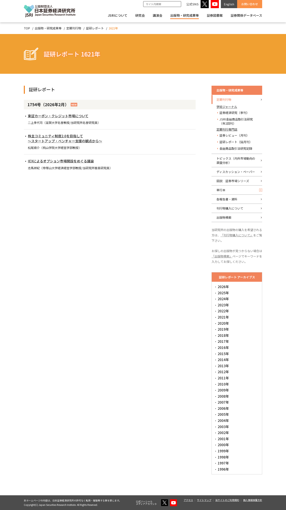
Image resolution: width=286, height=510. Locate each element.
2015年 (223, 353)
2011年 (223, 377)
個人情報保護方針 (252, 500)
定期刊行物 (73, 28)
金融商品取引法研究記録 (235, 148)
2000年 (223, 444)
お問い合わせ (249, 4)
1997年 (223, 462)
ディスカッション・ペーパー (235, 172)
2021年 (223, 317)
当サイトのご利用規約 (227, 500)
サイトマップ (204, 500)
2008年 (223, 396)
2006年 (223, 408)
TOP (27, 28)
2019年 (223, 329)
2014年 (223, 359)
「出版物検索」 (222, 256)
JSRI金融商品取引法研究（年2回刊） (236, 121)
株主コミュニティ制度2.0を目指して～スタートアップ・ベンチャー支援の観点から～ (67, 138)
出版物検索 (223, 217)
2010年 (223, 384)
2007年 (223, 402)
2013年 (223, 365)
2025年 (223, 292)
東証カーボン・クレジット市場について (60, 115)
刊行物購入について (229, 208)
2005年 (223, 414)
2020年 (223, 323)
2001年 (223, 438)
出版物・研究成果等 (184, 15)
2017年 (223, 341)
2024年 (223, 298)
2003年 (223, 426)
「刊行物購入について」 (236, 235)
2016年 (223, 347)
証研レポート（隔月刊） (235, 142)
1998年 (223, 457)
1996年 (223, 469)
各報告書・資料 (226, 199)
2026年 (223, 286)
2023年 (223, 304)
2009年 (223, 390)
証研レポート (95, 28)
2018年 (223, 335)
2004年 (223, 420)
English (229, 4)
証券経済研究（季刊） (234, 113)
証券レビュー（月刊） (234, 135)
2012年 (223, 371)
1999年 (223, 450)
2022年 (223, 310)
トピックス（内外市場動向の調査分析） (235, 160)
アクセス (188, 500)
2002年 (223, 432)
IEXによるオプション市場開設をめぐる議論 (63, 160)
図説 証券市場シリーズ (232, 181)
